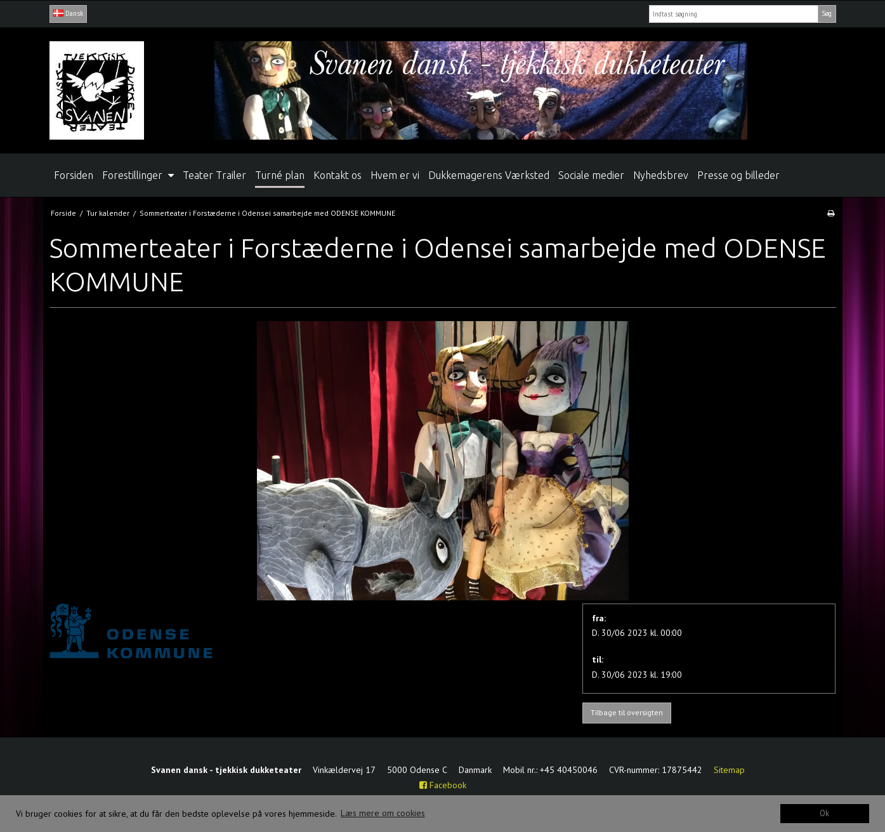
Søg (827, 13)
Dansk (68, 13)
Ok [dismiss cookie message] (824, 813)
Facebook (442, 785)
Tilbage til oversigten (627, 712)
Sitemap (729, 770)
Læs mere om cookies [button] (383, 813)
